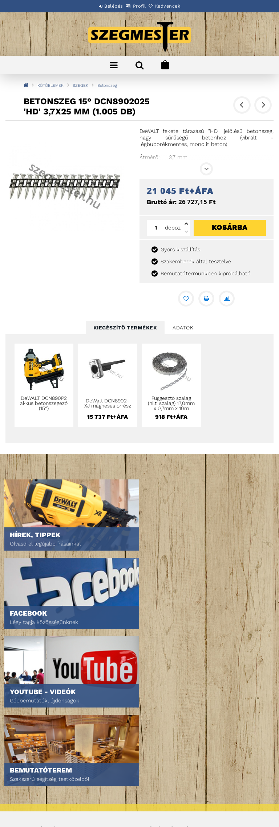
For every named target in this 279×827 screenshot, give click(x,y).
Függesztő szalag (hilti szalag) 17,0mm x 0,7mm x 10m (171, 403)
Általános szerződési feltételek (53, 765)
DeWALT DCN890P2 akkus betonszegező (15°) (44, 403)
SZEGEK (80, 85)
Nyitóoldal (27, 687)
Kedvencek (176, 6)
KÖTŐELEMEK (50, 85)
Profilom (155, 708)
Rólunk (23, 718)
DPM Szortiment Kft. (167, 802)
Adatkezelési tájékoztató (44, 775)
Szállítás (25, 795)
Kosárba (229, 227)
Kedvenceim (158, 728)
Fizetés (23, 785)
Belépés (105, 6)
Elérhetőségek (32, 805)
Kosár (152, 718)
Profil (139, 6)
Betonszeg (107, 85)
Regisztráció (160, 698)
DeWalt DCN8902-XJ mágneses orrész (107, 403)
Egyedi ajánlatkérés (39, 708)
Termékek (26, 698)
